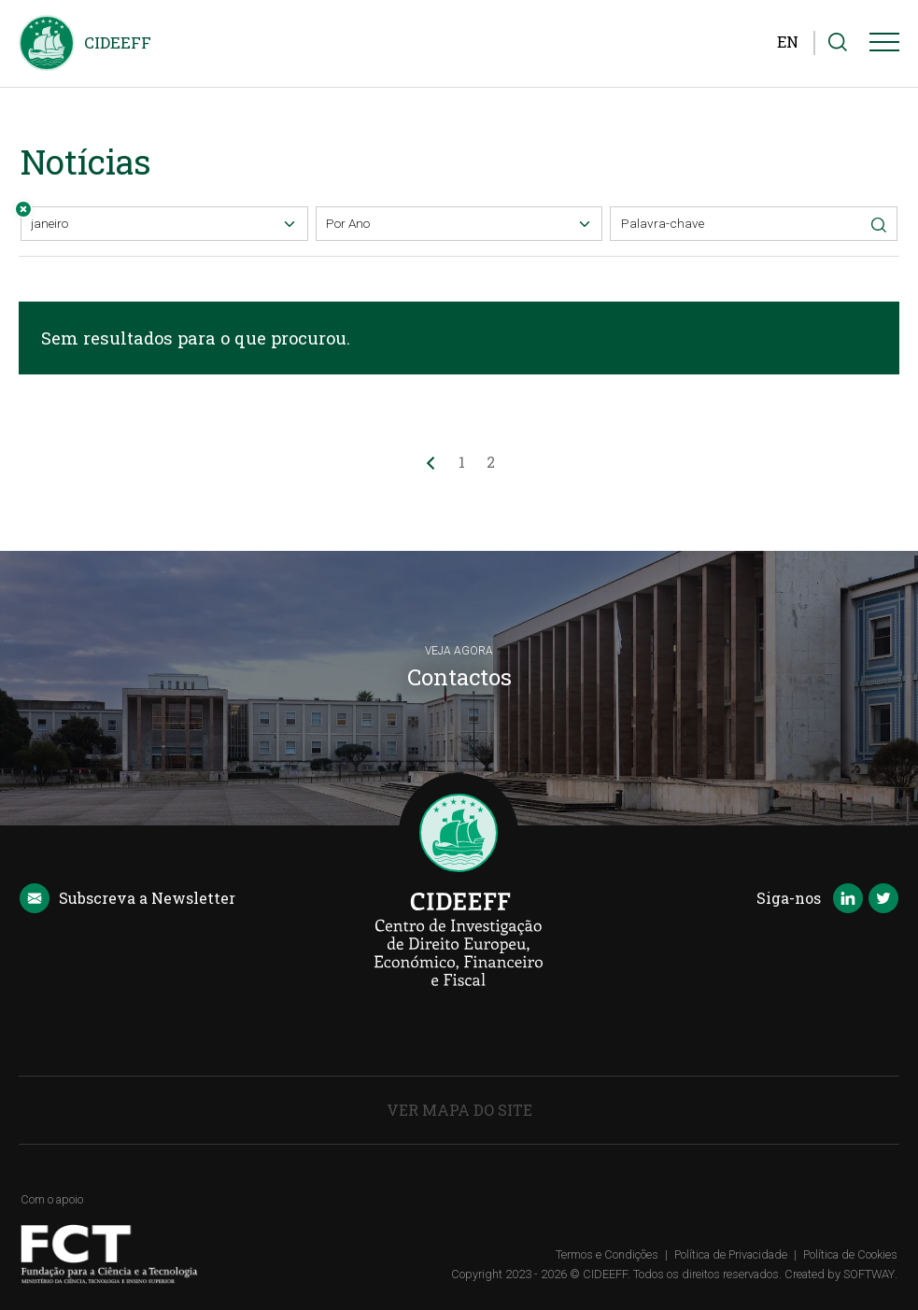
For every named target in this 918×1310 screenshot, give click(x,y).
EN (787, 41)
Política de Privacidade (730, 1254)
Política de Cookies (850, 1254)
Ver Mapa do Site (459, 1110)
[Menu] (884, 46)
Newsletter (127, 899)
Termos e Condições (607, 1254)
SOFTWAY (869, 1274)
